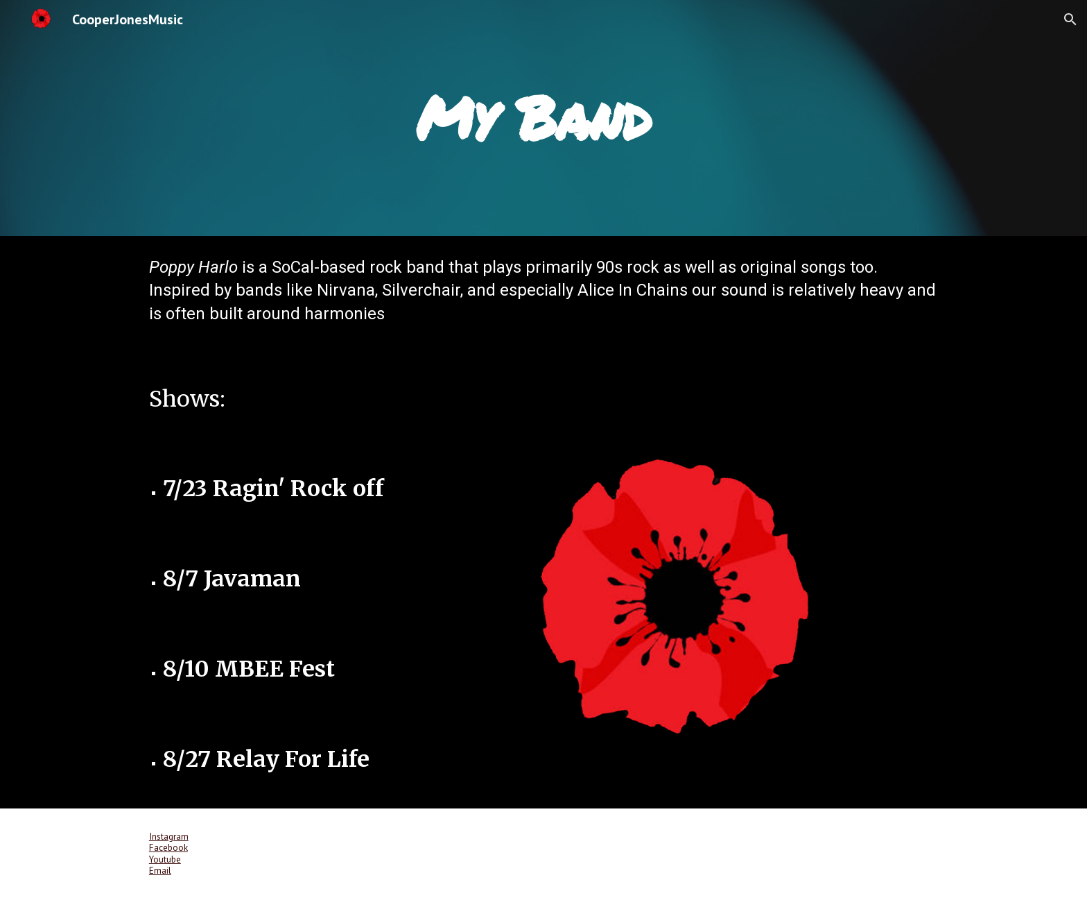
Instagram (169, 836)
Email (160, 870)
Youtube (165, 859)
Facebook (168, 847)
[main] (543, 117)
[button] (1070, 19)
